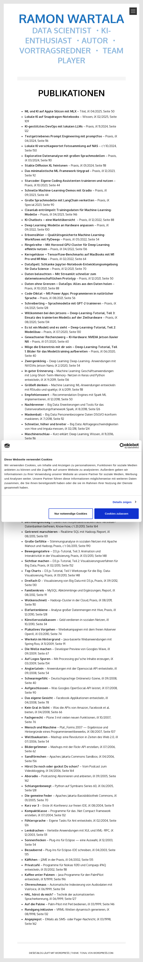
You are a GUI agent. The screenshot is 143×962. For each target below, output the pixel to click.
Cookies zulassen (116, 513)
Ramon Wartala (71, 18)
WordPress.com (103, 952)
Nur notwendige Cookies (70, 513)
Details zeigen (122, 501)
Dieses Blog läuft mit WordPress (49, 952)
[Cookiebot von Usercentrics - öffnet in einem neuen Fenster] (122, 446)
